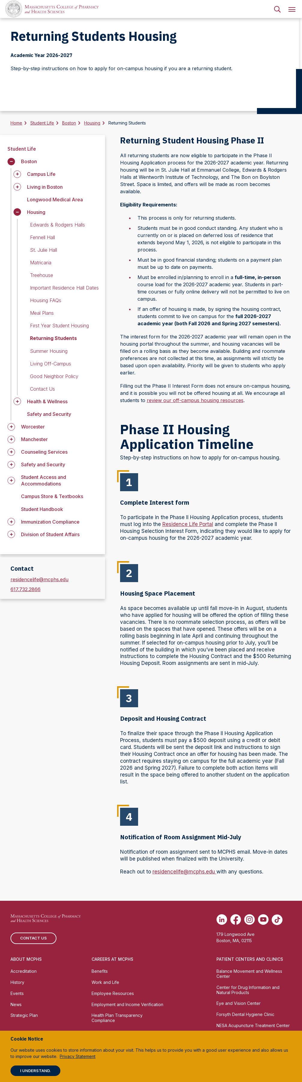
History (17, 982)
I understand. (35, 1070)
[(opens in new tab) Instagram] (249, 919)
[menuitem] (277, 9)
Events (17, 993)
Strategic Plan (24, 1015)
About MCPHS (26, 959)
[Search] (277, 9)
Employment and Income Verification (127, 1004)
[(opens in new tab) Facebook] (235, 919)
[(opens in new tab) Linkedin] (221, 919)
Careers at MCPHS (112, 959)
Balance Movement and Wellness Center (249, 974)
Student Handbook (42, 509)
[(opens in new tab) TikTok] (277, 919)
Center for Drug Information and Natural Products (247, 990)
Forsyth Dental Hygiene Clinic (245, 1014)
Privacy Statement (77, 1056)
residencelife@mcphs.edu (39, 579)
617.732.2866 (26, 589)
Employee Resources (113, 993)
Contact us (33, 938)
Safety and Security (49, 414)
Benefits (100, 971)
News (16, 1004)
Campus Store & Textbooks (52, 496)
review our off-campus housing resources (195, 400)
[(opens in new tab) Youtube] (263, 919)
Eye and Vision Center (238, 1003)
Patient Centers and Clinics (249, 959)
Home (16, 122)
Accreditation (24, 971)
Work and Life (105, 982)
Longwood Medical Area (55, 200)
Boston (69, 122)
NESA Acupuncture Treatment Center (253, 1025)
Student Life (42, 122)
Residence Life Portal (187, 524)
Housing (92, 122)
